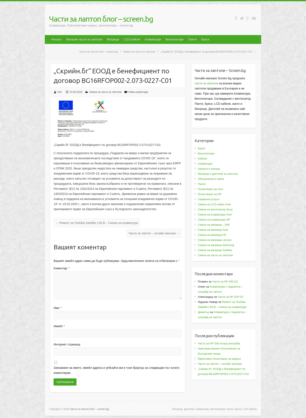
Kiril (60, 92)
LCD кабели (132, 39)
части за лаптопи (206, 83)
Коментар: (62, 268)
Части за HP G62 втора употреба (219, 343)
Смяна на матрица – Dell (214, 224)
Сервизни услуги (208, 199)
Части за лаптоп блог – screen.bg (101, 18)
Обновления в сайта (211, 178)
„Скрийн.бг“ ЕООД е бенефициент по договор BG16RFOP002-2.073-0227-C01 (206, 51)
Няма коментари (138, 92)
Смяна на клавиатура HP (214, 219)
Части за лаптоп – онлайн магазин (154, 233)
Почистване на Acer (210, 189)
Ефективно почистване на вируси (219, 358)
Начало (56, 39)
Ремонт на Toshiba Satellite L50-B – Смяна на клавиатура (96, 223)
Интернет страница (67, 344)
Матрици (113, 39)
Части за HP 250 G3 (225, 281)
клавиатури (205, 163)
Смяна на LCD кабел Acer (214, 204)
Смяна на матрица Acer (213, 229)
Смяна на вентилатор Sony (215, 209)
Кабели (202, 158)
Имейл (59, 326)
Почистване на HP (209, 194)
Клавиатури (153, 39)
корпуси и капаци (209, 168)
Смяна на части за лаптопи (139, 51)
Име (57, 308)
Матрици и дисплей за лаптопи (218, 173)
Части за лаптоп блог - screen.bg (98, 51)
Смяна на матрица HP (212, 234)
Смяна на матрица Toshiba (215, 250)
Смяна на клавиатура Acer (215, 214)
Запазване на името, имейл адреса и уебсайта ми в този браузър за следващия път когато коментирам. (116, 370)
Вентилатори (174, 39)
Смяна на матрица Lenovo (215, 240)
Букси (205, 39)
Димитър (203, 312)
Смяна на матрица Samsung (216, 245)
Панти (192, 39)
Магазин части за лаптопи (84, 39)
